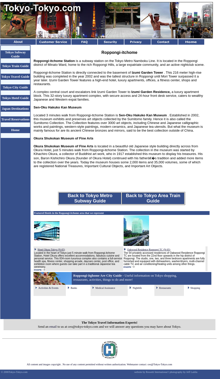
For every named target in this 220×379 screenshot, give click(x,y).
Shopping (195, 288)
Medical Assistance (105, 288)
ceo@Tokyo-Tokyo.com (160, 364)
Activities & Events (48, 288)
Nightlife (137, 288)
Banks (74, 288)
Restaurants (165, 288)
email (53, 326)
